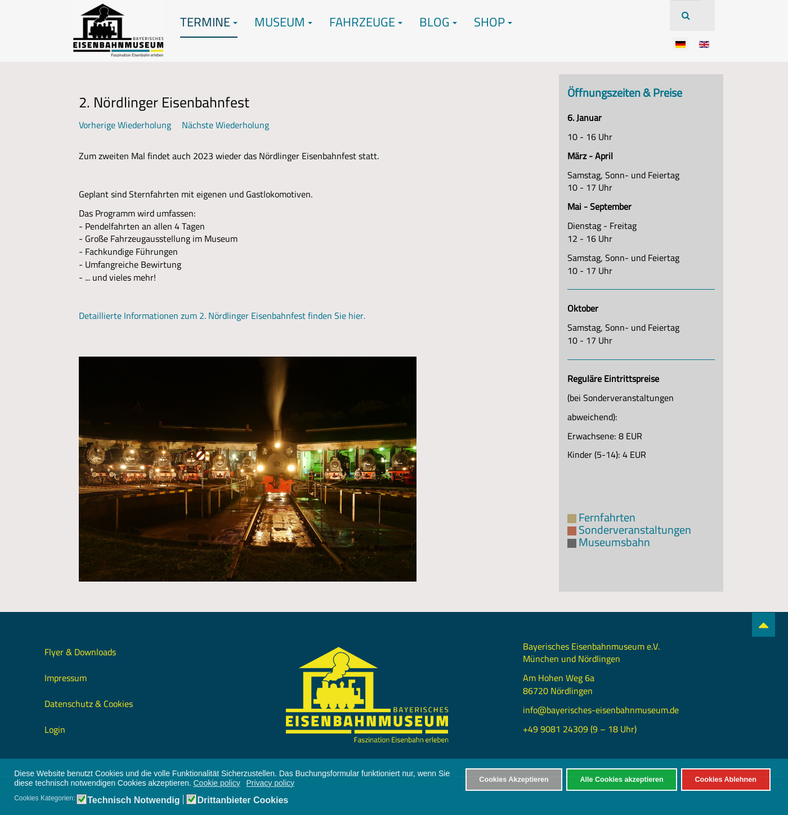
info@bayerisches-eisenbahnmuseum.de (601, 709)
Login (54, 729)
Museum (283, 22)
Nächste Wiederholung (225, 124)
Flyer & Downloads (80, 651)
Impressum (65, 677)
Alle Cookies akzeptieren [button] (621, 780)
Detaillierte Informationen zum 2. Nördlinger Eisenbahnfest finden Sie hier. (222, 315)
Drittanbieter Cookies (242, 800)
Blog (438, 22)
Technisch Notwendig (133, 800)
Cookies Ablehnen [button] (725, 780)
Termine (209, 22)
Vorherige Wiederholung (125, 124)
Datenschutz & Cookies (88, 703)
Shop (493, 22)
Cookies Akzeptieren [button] (513, 780)
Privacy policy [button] (270, 782)
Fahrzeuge (365, 22)
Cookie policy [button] (217, 782)
